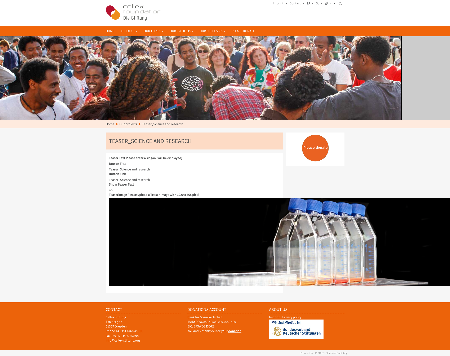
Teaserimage (154, 195)
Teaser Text (145, 158)
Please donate (243, 31)
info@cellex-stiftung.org (123, 340)
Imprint (274, 317)
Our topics (153, 31)
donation (234, 331)
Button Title (117, 164)
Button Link (117, 174)
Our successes (212, 31)
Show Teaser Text (121, 184)
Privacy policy (291, 317)
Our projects (181, 31)
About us (129, 31)
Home (110, 31)
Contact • (297, 3)
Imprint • (280, 3)
